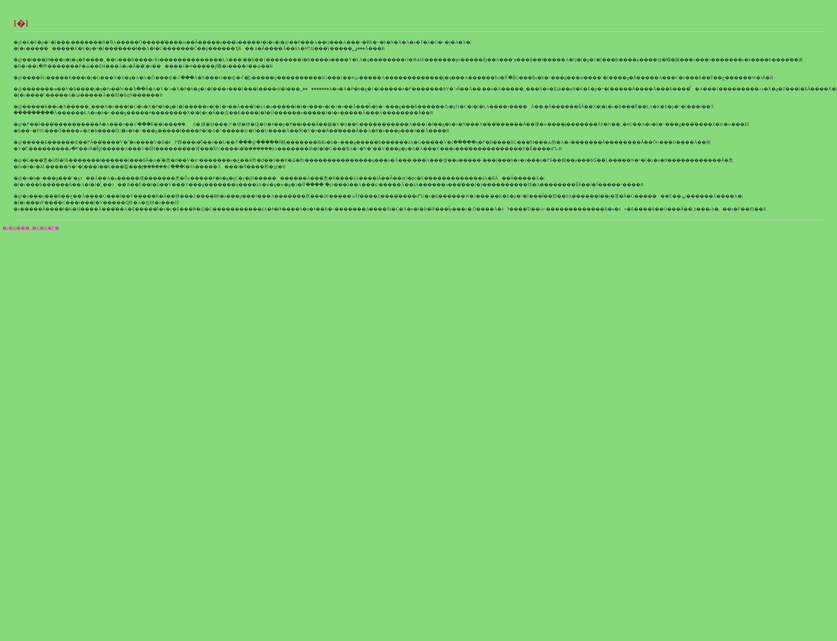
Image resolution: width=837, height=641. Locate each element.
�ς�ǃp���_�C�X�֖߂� (30, 227)
